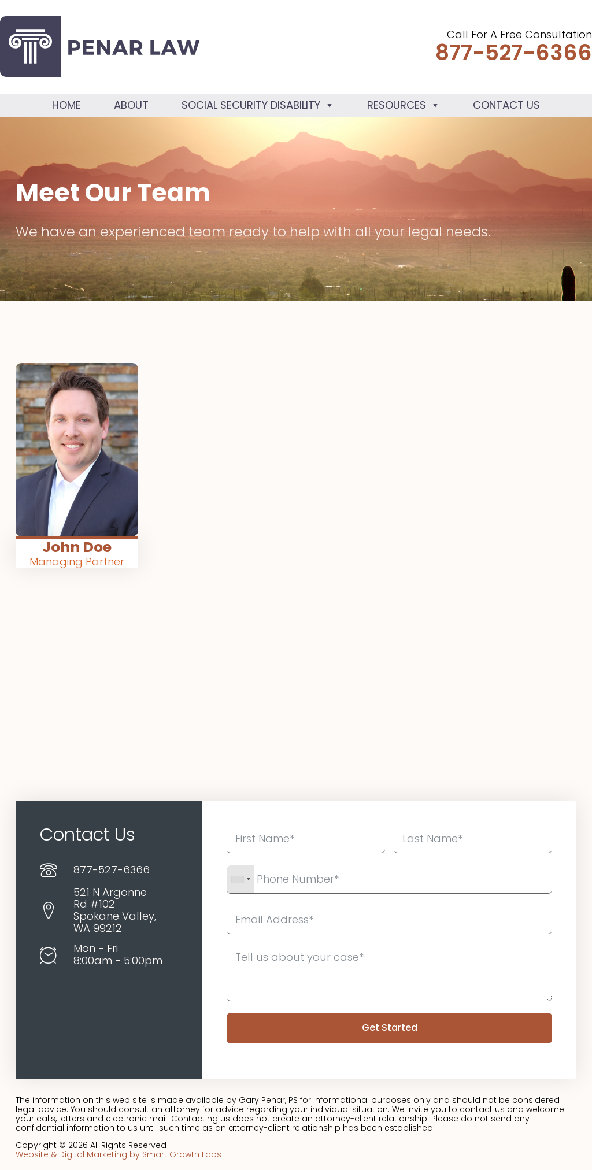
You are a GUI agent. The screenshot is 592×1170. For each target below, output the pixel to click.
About (131, 105)
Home (66, 105)
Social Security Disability (258, 105)
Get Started (389, 1027)
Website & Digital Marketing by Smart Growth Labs (118, 1154)
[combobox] (240, 879)
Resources (403, 105)
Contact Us (506, 105)
